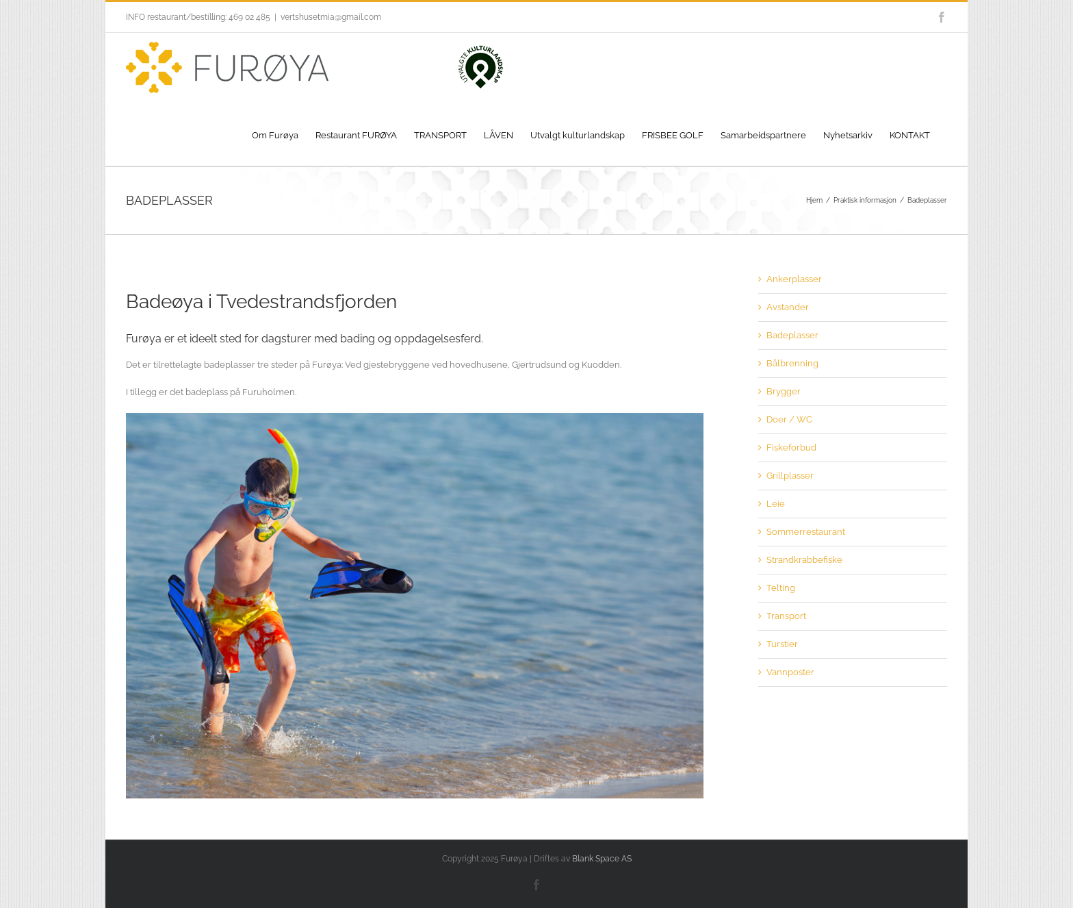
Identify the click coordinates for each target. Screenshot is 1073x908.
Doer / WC (789, 419)
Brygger (783, 391)
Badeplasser (792, 335)
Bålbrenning (792, 363)
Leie (775, 504)
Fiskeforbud (791, 447)
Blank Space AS (602, 858)
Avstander (787, 307)
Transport (786, 616)
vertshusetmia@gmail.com (331, 17)
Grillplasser (790, 475)
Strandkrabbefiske (804, 560)
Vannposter (790, 672)
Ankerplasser (794, 279)
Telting (780, 588)
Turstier (782, 644)
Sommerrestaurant (805, 532)
